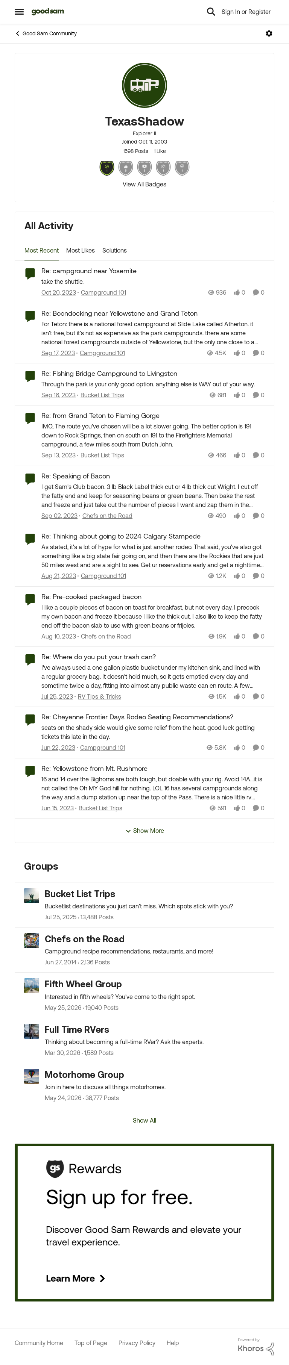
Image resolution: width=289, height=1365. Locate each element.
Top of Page (91, 1342)
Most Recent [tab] (41, 250)
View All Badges (144, 184)
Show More (144, 830)
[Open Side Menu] (19, 11)
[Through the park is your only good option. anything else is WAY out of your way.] (153, 384)
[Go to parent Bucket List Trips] (100, 395)
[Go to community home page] (48, 11)
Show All (144, 1120)
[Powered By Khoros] (256, 1347)
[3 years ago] (58, 747)
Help (173, 1342)
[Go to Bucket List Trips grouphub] (31, 895)
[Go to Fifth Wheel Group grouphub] (31, 985)
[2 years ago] (58, 292)
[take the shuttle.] (153, 281)
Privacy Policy (137, 1342)
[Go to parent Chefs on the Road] (105, 515)
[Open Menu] (269, 33)
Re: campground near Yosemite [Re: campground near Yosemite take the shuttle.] (89, 271)
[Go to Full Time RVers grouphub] (31, 1031)
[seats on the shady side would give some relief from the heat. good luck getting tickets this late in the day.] (153, 732)
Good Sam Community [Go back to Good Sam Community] (46, 33)
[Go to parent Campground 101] (102, 292)
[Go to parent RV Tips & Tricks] (98, 696)
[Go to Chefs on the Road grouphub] (31, 940)
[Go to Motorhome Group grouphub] (31, 1076)
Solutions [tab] (114, 250)
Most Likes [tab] (80, 250)
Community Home (39, 1342)
